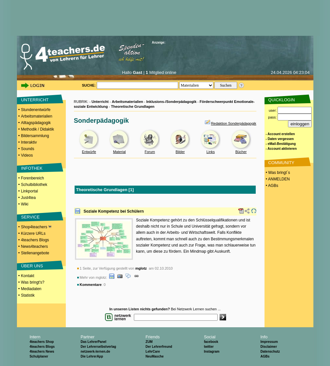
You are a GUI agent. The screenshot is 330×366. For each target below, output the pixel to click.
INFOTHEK (32, 168)
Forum (150, 152)
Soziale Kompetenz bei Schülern (114, 211)
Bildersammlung (35, 136)
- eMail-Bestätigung (281, 144)
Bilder (180, 152)
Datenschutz (270, 351)
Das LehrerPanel (93, 342)
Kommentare (91, 285)
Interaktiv (29, 142)
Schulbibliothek (34, 184)
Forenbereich (32, 178)
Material (119, 152)
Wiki (24, 204)
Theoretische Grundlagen (132, 106)
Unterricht (100, 102)
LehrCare (153, 351)
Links (211, 152)
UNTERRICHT (35, 99)
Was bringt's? (32, 282)
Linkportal (29, 191)
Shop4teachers (36, 227)
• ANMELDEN (277, 179)
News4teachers (34, 246)
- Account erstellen (280, 134)
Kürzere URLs (33, 233)
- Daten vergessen (280, 139)
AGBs (264, 356)
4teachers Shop (42, 342)
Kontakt (27, 276)
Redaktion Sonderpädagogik (233, 123)
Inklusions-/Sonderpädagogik (171, 102)
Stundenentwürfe (35, 109)
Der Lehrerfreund (159, 346)
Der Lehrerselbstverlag (98, 346)
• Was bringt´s (277, 172)
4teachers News (42, 351)
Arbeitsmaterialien (36, 116)
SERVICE (30, 217)
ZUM (149, 342)
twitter (209, 346)
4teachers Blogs (35, 240)
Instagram (212, 351)
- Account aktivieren (281, 148)
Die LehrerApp (91, 356)
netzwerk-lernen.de (95, 351)
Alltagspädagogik (35, 122)
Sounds (27, 149)
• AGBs (272, 185)
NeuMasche (155, 356)
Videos (27, 155)
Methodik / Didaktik (37, 129)
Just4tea (28, 197)
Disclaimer (268, 346)
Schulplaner (39, 356)
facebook (211, 342)
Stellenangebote (35, 253)
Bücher (241, 152)
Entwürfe (89, 152)
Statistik (28, 295)
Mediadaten (31, 289)
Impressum (269, 342)
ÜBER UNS (32, 265)
